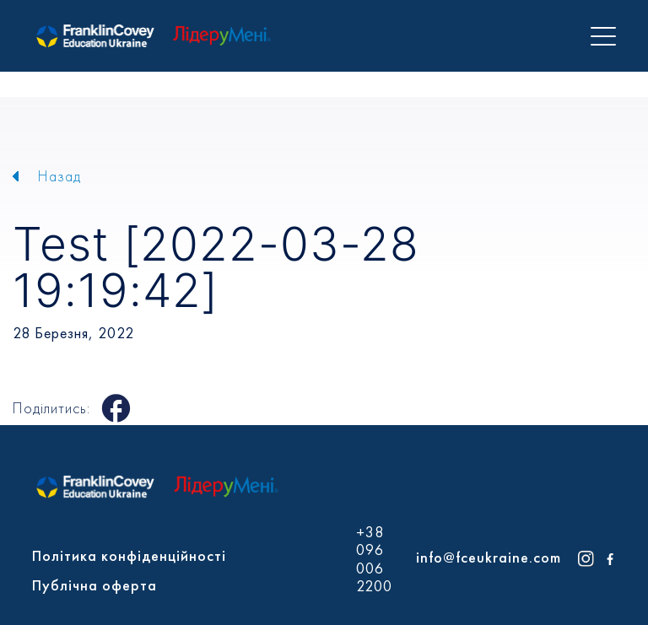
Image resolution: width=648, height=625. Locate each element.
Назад (59, 176)
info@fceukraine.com (488, 557)
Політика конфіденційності (129, 555)
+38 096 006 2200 (374, 559)
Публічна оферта (94, 585)
